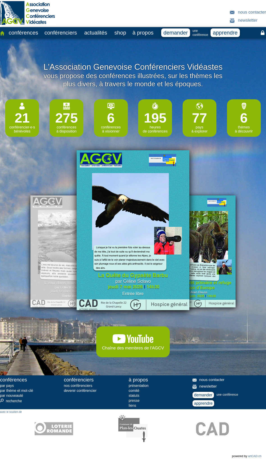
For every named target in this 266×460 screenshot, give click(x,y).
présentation (139, 386)
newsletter (247, 20)
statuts (134, 395)
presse (134, 400)
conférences (23, 33)
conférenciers (60, 33)
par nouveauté (11, 395)
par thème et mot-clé (16, 391)
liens (132, 405)
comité (134, 391)
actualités (95, 33)
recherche (11, 401)
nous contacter (252, 12)
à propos (143, 33)
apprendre (225, 33)
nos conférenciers (78, 386)
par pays (7, 386)
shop (120, 33)
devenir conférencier (80, 391)
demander (175, 33)
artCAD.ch (254, 456)
